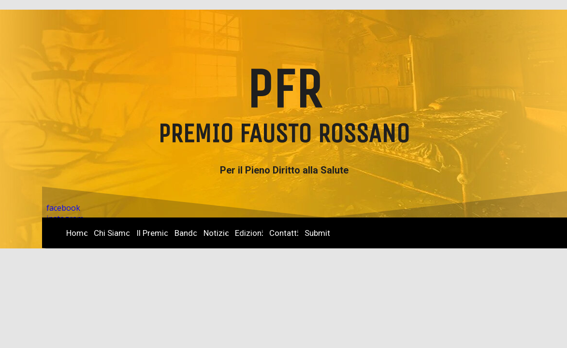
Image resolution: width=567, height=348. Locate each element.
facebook (63, 208)
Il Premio (152, 233)
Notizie (216, 233)
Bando (186, 233)
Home (77, 233)
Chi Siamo (112, 233)
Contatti (284, 233)
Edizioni (249, 233)
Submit (317, 233)
